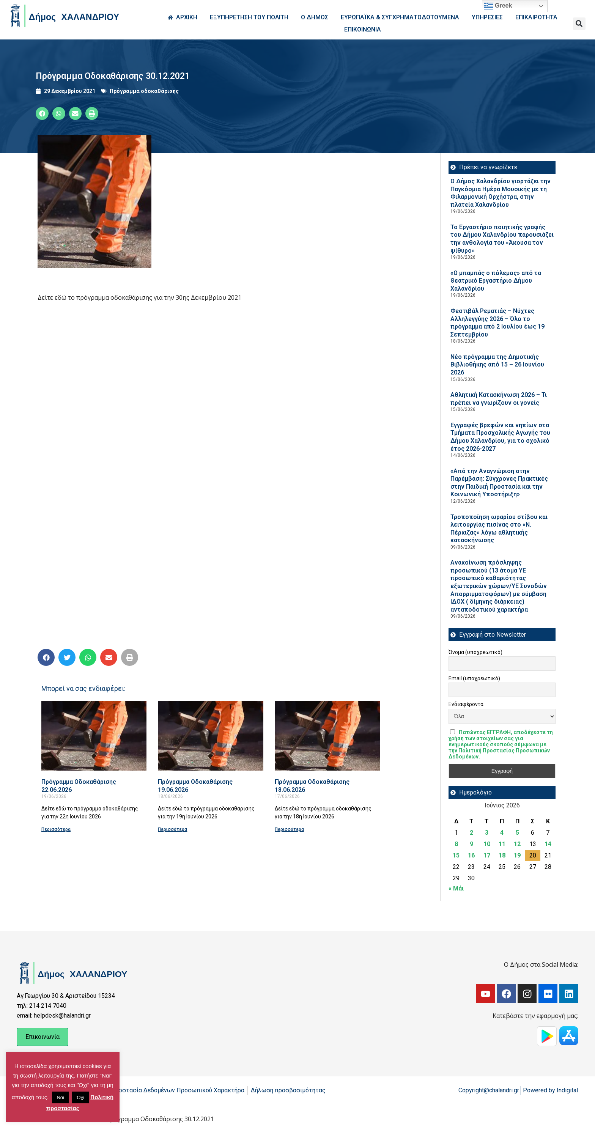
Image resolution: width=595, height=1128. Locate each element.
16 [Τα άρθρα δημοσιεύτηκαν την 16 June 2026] (471, 855)
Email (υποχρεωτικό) (474, 678)
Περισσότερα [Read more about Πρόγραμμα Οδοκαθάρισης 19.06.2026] (172, 829)
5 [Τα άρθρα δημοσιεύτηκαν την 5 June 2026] (517, 832)
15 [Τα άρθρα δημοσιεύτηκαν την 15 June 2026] (456, 855)
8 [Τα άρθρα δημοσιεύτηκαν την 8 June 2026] (456, 844)
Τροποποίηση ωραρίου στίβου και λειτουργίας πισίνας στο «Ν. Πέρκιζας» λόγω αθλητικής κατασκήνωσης (499, 528)
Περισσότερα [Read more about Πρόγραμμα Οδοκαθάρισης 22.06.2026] (56, 829)
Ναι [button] (60, 1097)
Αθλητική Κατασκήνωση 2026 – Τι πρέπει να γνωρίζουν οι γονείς (498, 398)
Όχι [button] (80, 1097)
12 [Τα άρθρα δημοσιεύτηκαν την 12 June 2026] (517, 844)
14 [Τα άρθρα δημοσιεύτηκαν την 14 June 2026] (548, 844)
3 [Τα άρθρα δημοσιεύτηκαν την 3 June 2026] (486, 832)
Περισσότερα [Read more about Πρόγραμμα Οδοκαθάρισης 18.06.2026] (289, 829)
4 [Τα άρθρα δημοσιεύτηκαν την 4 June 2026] (502, 832)
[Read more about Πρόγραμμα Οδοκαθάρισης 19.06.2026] (210, 736)
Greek (498, 6)
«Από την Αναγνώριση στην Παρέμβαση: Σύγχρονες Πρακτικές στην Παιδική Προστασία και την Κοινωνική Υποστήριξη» (499, 482)
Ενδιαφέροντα (466, 704)
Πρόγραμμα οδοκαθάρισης (144, 91)
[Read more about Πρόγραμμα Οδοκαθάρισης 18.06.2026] (327, 736)
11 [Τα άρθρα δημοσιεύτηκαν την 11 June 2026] (502, 844)
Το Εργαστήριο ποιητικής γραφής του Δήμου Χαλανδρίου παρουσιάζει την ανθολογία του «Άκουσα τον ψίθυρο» (502, 238)
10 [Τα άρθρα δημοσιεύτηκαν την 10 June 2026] (486, 844)
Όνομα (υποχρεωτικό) (475, 652)
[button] (579, 23)
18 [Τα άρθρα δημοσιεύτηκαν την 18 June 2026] (502, 855)
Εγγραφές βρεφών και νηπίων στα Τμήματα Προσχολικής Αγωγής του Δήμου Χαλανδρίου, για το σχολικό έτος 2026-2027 (500, 437)
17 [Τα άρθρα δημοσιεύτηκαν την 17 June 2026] (486, 855)
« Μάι (456, 888)
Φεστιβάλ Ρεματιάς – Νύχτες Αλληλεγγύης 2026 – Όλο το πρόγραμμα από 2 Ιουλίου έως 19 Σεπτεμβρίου (497, 322)
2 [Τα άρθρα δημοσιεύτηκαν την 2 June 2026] (471, 832)
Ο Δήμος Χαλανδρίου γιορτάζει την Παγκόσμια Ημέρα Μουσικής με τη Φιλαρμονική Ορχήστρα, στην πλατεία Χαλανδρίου (500, 193)
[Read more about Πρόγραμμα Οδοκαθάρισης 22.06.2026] (93, 736)
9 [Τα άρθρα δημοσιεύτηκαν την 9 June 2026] (471, 844)
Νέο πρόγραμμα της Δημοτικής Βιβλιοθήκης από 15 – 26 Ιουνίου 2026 (497, 364)
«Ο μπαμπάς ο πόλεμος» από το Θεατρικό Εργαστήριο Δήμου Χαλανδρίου (495, 280)
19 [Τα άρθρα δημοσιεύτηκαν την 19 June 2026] (517, 855)
